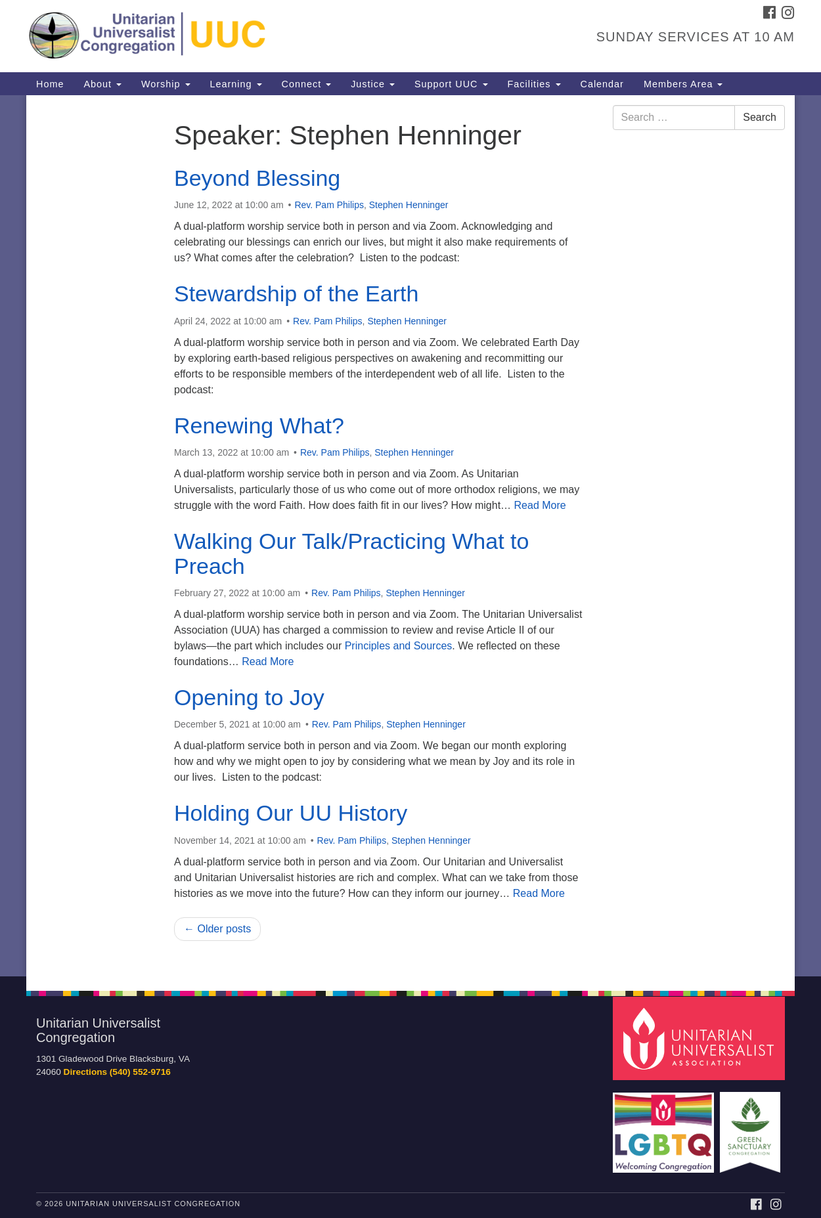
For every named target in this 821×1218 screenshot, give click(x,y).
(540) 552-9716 (140, 1072)
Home (50, 84)
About (102, 84)
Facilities (534, 84)
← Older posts (217, 928)
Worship (165, 84)
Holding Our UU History (290, 812)
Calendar (602, 84)
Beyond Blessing (257, 177)
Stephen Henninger (409, 205)
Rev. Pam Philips (329, 205)
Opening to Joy (249, 697)
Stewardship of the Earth (296, 293)
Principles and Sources (399, 645)
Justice (373, 84)
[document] (410, 535)
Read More (540, 505)
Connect (307, 84)
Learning (236, 84)
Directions (85, 1072)
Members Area (683, 84)
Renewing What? (259, 425)
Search (759, 117)
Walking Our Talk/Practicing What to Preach (351, 553)
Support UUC (451, 84)
